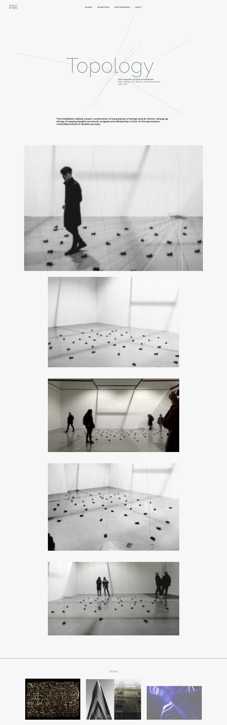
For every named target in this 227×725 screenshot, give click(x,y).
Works (88, 7)
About (138, 7)
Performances (122, 7)
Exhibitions (103, 7)
